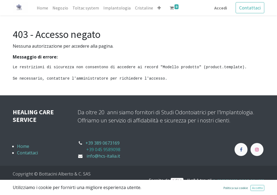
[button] (159, 7)
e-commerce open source (238, 180)
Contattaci (250, 8)
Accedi (220, 8)
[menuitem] (42, 7)
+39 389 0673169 (102, 143)
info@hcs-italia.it (103, 156)
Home (23, 146)
